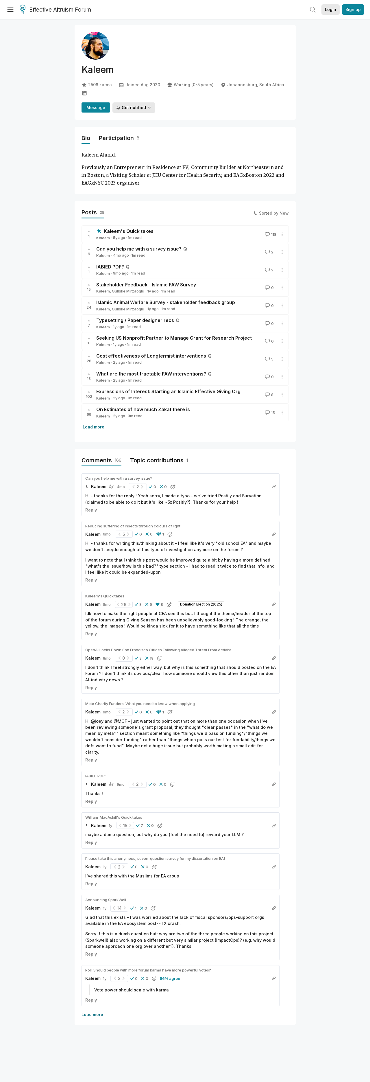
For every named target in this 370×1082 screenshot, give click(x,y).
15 (269, 412)
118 (270, 234)
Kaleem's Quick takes (128, 231)
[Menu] (10, 9)
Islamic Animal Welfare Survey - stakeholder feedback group (165, 302)
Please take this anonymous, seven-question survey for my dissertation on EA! (155, 858)
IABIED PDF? (110, 267)
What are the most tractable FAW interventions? (151, 374)
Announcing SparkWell (105, 899)
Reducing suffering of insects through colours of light (132, 526)
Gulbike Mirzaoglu (128, 291)
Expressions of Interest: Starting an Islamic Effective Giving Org (168, 391)
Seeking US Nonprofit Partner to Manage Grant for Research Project (174, 338)
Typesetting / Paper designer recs (135, 320)
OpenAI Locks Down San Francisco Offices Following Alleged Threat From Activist (158, 649)
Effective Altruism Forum (55, 9)
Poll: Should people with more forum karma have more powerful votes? (148, 970)
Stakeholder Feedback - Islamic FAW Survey (146, 285)
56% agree (170, 978)
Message (95, 107)
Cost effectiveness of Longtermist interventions (151, 356)
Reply (91, 509)
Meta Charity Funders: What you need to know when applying (140, 703)
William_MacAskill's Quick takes (113, 817)
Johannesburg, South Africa (252, 84)
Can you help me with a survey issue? (139, 249)
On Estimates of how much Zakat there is (143, 409)
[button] (152, 486)
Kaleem (103, 237)
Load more (93, 426)
